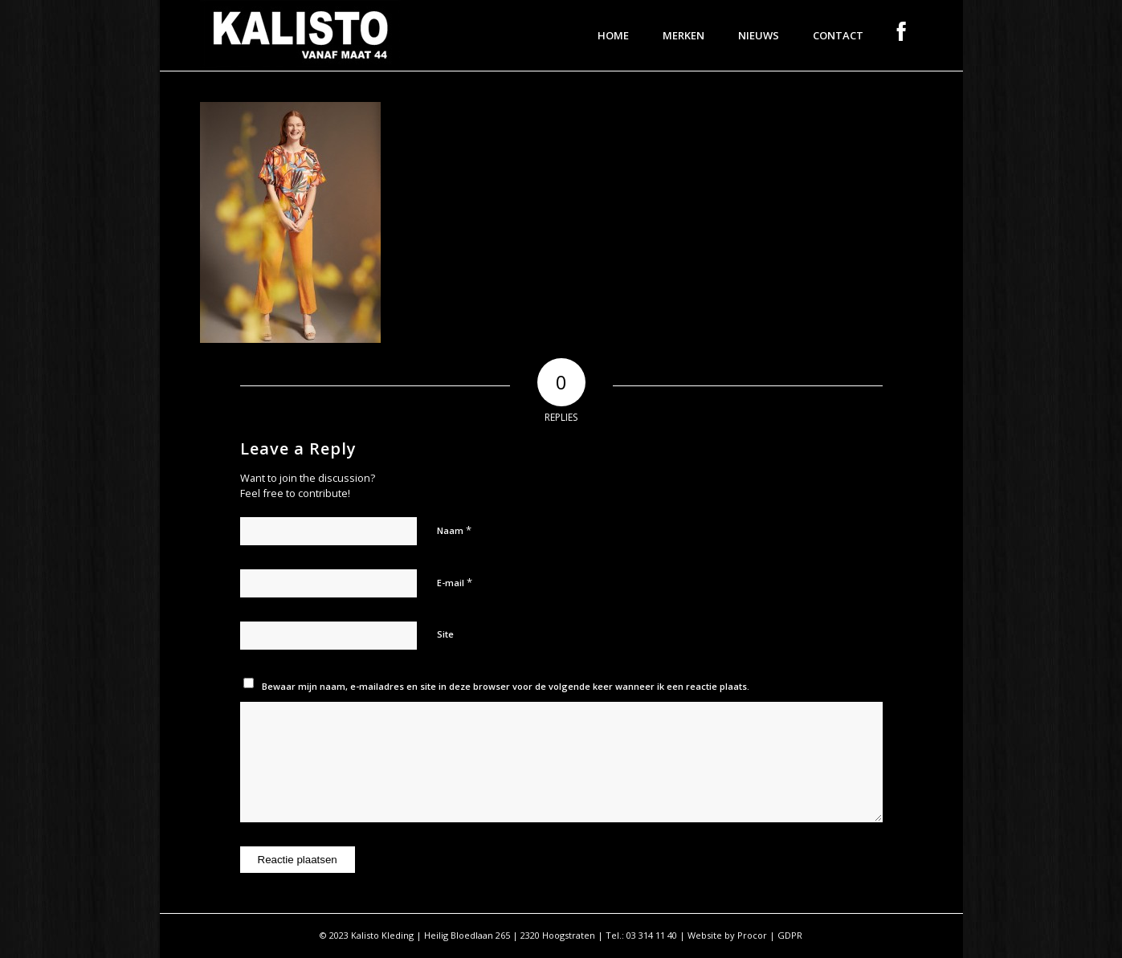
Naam (454, 530)
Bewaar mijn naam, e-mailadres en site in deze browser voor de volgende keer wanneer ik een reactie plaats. (505, 686)
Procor (752, 935)
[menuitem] (613, 35)
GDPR (789, 935)
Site (445, 634)
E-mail (454, 582)
